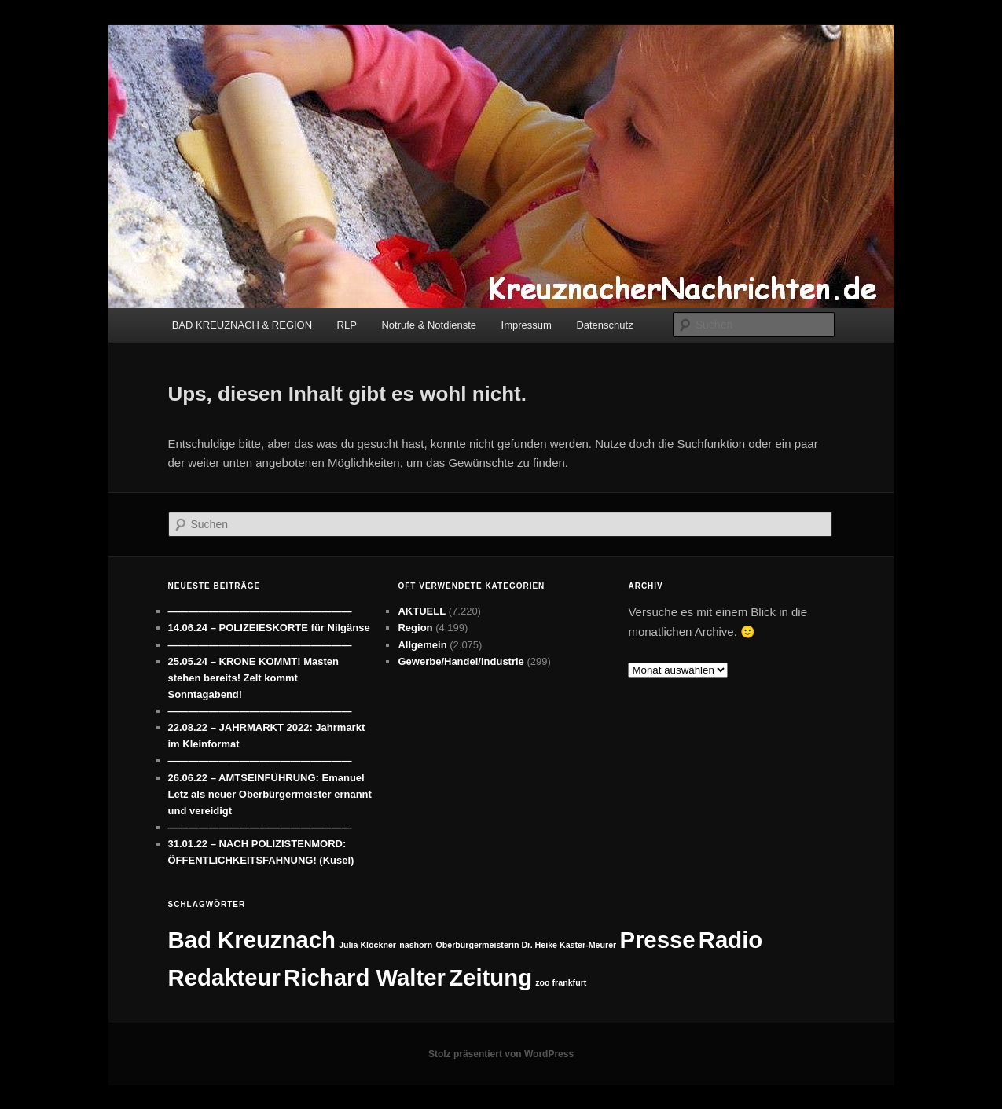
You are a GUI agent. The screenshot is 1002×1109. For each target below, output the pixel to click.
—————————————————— (260, 611)
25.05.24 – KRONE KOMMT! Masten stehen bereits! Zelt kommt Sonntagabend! (253, 677)
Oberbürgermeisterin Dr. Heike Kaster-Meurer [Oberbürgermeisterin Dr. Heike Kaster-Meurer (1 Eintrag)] (525, 944)
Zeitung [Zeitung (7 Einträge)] (490, 977)
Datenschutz (604, 325)
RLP (347, 325)
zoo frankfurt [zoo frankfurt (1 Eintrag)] (560, 982)
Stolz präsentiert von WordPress (501, 1053)
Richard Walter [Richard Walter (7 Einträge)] (365, 977)
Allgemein (422, 645)
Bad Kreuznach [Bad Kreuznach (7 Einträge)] (252, 940)
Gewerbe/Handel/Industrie (460, 661)
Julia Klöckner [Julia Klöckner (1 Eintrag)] (367, 944)
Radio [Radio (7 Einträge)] (730, 940)
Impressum (526, 325)
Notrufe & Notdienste (428, 325)
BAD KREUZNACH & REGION (242, 325)
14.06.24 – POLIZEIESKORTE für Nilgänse (269, 627)
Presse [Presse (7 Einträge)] (657, 940)
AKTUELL (422, 611)
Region (415, 627)
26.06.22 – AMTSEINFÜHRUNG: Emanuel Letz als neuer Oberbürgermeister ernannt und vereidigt (270, 794)
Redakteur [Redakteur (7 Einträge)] (224, 977)
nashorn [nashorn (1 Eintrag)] (415, 944)
